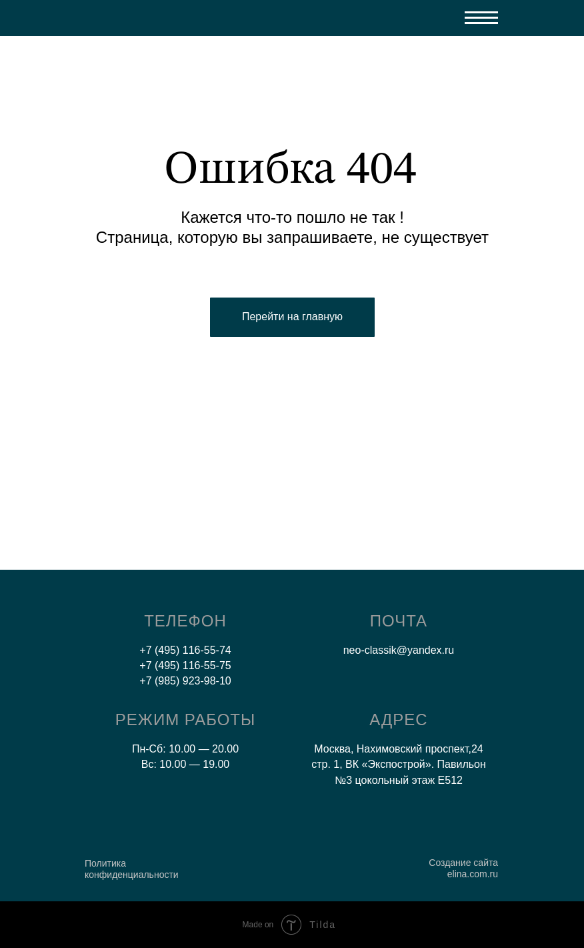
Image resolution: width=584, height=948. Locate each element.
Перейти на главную (292, 316)
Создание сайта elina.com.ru (463, 868)
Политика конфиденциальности (132, 869)
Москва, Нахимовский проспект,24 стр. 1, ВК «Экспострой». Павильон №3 (398, 764)
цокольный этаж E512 (409, 780)
